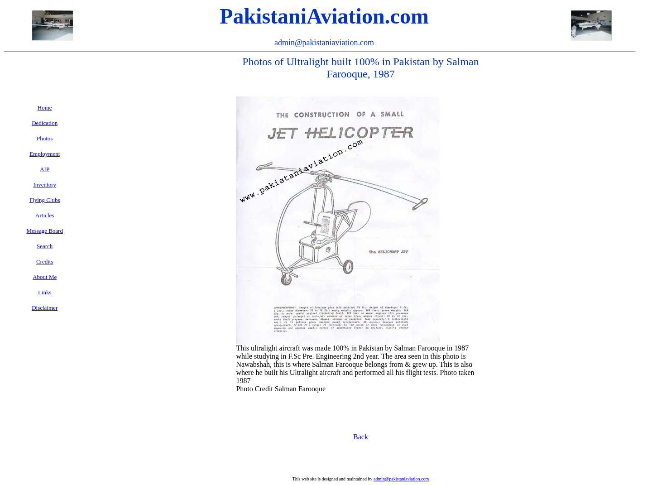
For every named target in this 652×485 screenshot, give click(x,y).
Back (360, 437)
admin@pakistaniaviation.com (401, 478)
